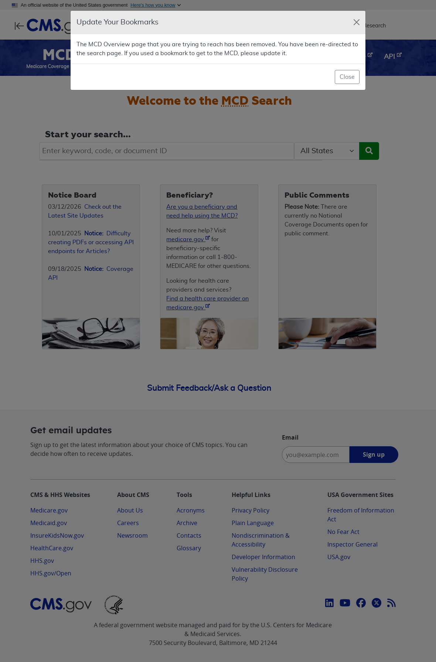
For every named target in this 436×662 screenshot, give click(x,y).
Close (347, 77)
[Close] (356, 22)
